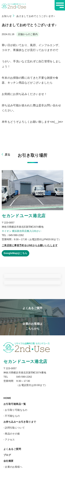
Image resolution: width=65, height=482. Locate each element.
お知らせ (7, 16)
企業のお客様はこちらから (32, 326)
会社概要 (8, 461)
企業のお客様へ (13, 467)
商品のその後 (12, 433)
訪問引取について (15, 427)
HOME (7, 398)
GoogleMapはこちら (16, 253)
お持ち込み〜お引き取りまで (19, 422)
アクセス (10, 439)
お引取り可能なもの (16, 410)
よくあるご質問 (32, 308)
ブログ (7, 455)
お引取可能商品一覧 (14, 404)
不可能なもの (12, 416)
